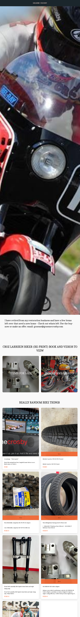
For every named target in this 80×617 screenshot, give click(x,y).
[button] (2, 3)
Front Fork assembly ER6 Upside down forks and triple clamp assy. (20, 588)
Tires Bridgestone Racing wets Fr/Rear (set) (57, 523)
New (59, 454)
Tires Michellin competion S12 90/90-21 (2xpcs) (20, 523)
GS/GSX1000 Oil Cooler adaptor (53, 587)
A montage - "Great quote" (12, 459)
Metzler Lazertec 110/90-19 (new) (52, 464)
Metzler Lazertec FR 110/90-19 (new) (55, 459)
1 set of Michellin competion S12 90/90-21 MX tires (17, 528)
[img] (20, 432)
